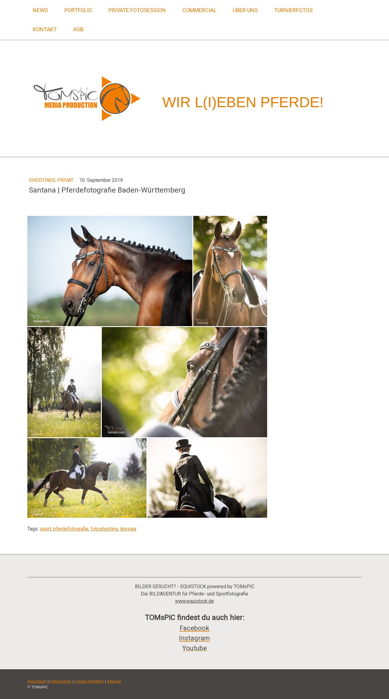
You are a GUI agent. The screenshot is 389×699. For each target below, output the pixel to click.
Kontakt (45, 29)
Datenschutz (60, 681)
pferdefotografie (70, 529)
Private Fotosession (137, 10)
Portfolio (78, 10)
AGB (78, 29)
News (40, 10)
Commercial (199, 10)
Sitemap (114, 681)
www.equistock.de (194, 601)
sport (45, 529)
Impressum (36, 681)
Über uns (245, 10)
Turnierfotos (293, 10)
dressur (128, 529)
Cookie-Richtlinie (89, 681)
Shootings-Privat (52, 180)
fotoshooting (104, 529)
